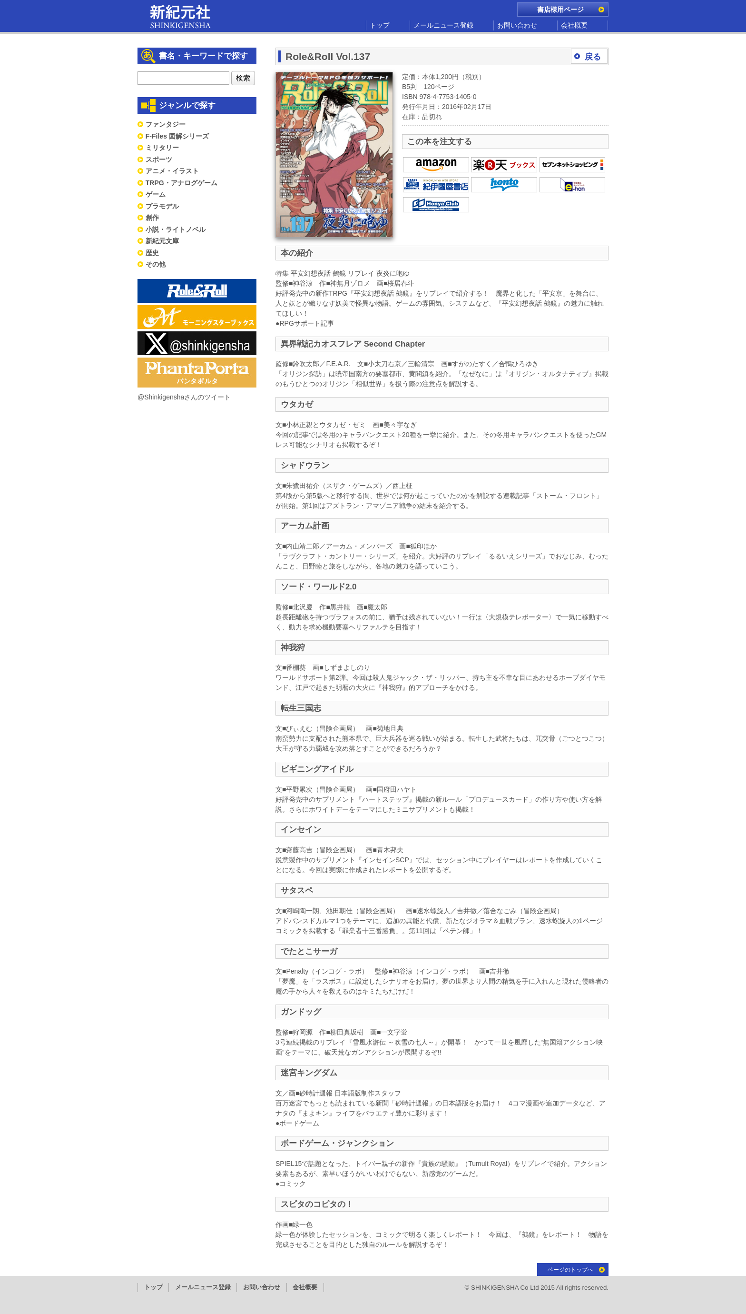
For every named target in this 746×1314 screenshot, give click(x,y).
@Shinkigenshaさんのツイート (184, 397)
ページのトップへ (570, 1269)
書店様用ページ (560, 9)
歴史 (152, 253)
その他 (156, 264)
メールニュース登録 (443, 25)
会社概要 (574, 25)
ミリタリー (162, 147)
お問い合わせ (517, 25)
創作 (152, 217)
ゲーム (156, 194)
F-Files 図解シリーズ (177, 136)
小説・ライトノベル (176, 229)
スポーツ (159, 159)
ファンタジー (166, 124)
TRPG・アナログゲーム (181, 183)
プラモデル (162, 206)
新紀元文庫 (162, 241)
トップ (380, 25)
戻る (593, 56)
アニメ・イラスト (172, 171)
